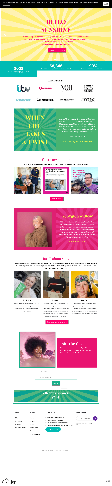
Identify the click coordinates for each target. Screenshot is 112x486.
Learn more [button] (6, 5)
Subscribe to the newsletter (57, 322)
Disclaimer (65, 450)
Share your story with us (77, 241)
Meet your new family (57, 50)
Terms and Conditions (47, 450)
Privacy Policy (94, 423)
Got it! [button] (106, 4)
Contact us (53, 429)
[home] (10, 481)
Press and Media (35, 434)
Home (32, 418)
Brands (32, 421)
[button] (5, 34)
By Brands (18, 424)
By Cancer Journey (20, 427)
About (32, 424)
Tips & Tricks (34, 427)
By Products (18, 421)
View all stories (57, 199)
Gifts (16, 418)
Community (33, 431)
